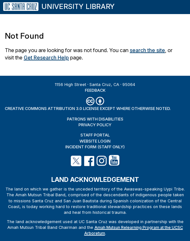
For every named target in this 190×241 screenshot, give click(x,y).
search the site (147, 50)
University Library (78, 6)
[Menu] (176, 4)
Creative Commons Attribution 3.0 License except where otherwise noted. (88, 108)
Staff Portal (95, 135)
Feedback (95, 90)
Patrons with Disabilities (95, 119)
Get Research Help (46, 57)
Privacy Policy (95, 124)
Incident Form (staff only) (95, 146)
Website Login (95, 141)
